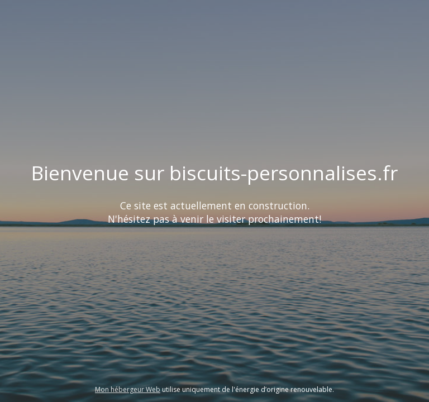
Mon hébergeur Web (127, 389)
